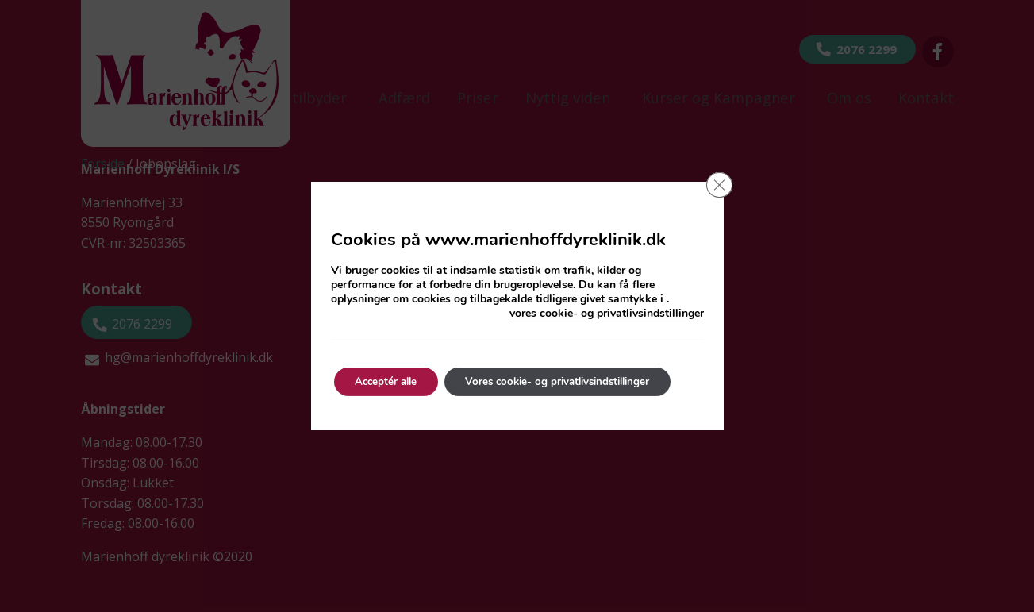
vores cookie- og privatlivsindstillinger (606, 313)
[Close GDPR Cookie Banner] (718, 186)
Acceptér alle (391, 381)
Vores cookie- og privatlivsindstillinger (576, 381)
